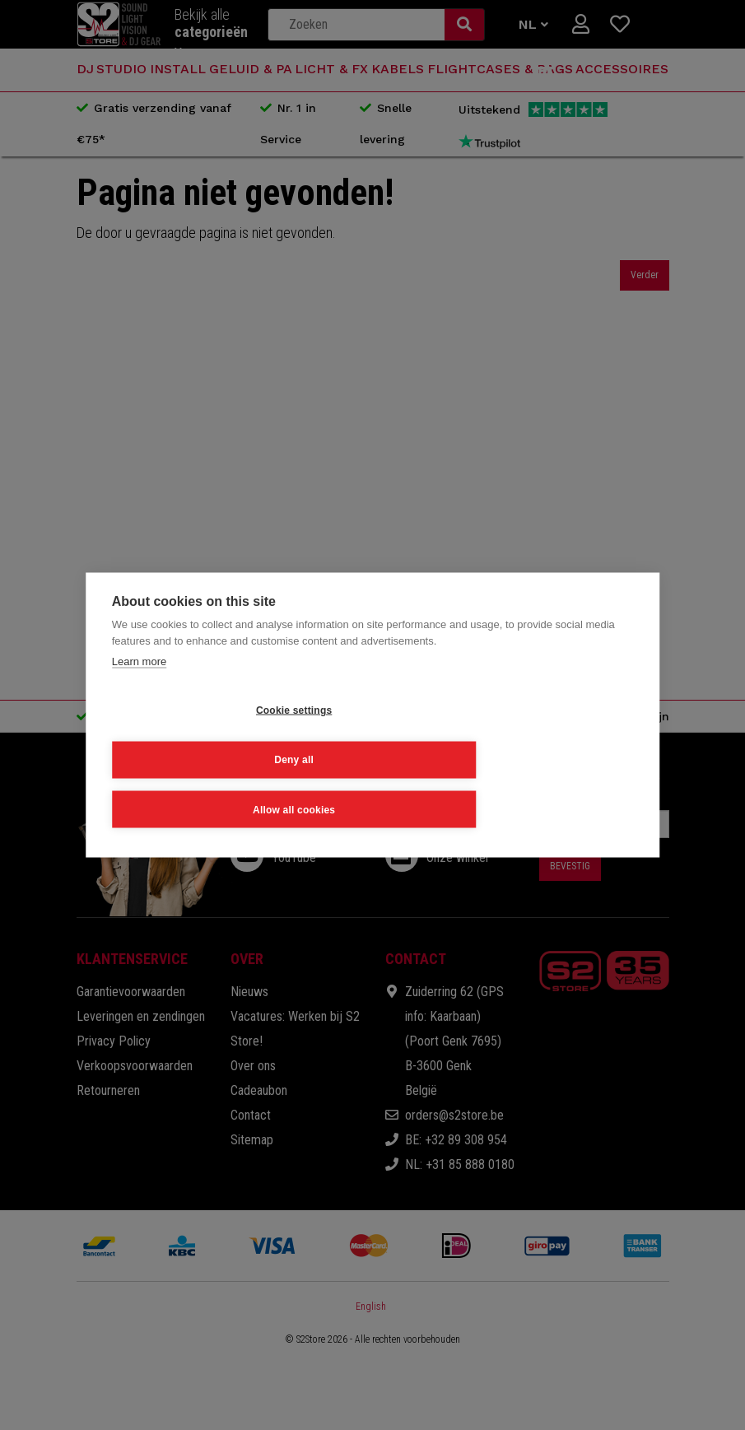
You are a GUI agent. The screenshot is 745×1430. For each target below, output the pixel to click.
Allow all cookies (532, 757)
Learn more (139, 713)
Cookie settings (192, 757)
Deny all (362, 757)
